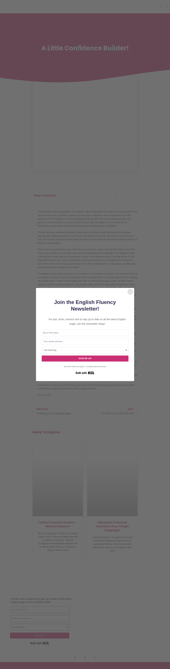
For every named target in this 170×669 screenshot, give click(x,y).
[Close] (130, 292)
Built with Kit (85, 372)
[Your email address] (85, 341)
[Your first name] (85, 333)
